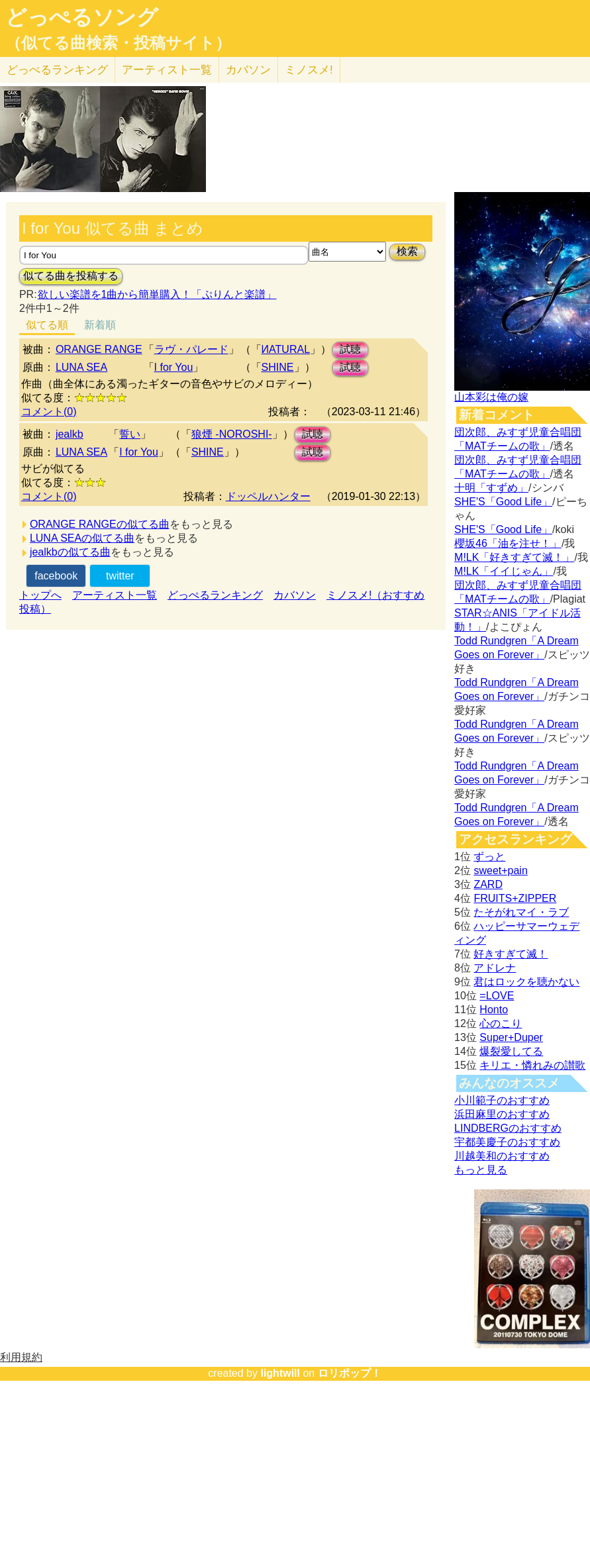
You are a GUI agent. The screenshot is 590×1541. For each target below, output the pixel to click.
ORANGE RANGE (99, 349)
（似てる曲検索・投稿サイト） (118, 43)
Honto (493, 1009)
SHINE (278, 367)
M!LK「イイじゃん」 (503, 571)
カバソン (248, 70)
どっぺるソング (81, 17)
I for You (173, 367)
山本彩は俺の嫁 (491, 397)
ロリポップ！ (349, 1373)
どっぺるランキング (215, 595)
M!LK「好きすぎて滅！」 (514, 557)
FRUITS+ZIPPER (514, 898)
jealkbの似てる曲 (70, 552)
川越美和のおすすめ (502, 1156)
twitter (120, 575)
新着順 (100, 324)
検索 (407, 251)
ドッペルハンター (268, 496)
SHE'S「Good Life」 (503, 501)
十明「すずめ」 (491, 487)
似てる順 (47, 324)
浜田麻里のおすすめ (502, 1114)
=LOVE (496, 995)
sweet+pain (500, 870)
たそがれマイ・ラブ (521, 912)
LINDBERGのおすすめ (508, 1128)
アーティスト (167, 70)
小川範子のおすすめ (502, 1100)
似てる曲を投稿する (71, 275)
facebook (55, 575)
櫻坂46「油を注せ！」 (508, 543)
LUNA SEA (81, 367)
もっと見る (480, 1169)
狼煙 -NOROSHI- (231, 434)
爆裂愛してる (511, 1051)
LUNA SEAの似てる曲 (82, 538)
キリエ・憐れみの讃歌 (532, 1065)
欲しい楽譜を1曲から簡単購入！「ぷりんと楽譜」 (157, 294)
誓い (129, 434)
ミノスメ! (309, 70)
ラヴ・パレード (191, 349)
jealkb (69, 434)
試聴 (350, 349)
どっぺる (57, 70)
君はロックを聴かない (526, 981)
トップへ (40, 595)
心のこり (500, 1023)
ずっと (489, 856)
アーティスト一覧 (114, 595)
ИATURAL (286, 349)
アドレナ (494, 967)
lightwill (280, 1373)
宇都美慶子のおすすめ (507, 1142)
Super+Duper (511, 1037)
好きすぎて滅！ (510, 954)
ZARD (488, 884)
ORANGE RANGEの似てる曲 (100, 524)
